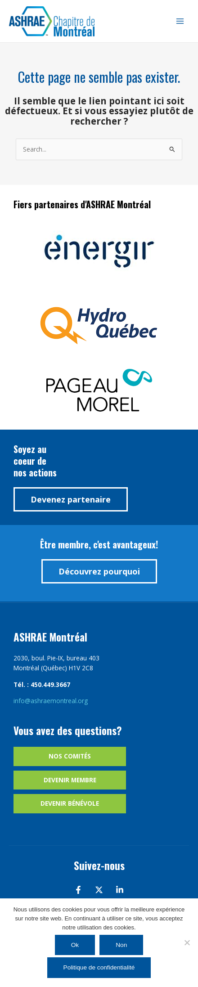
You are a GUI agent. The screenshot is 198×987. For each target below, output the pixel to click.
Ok (75, 945)
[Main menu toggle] (180, 21)
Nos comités (70, 756)
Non (121, 945)
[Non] (186, 942)
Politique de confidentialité (99, 967)
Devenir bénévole (69, 803)
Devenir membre (70, 780)
